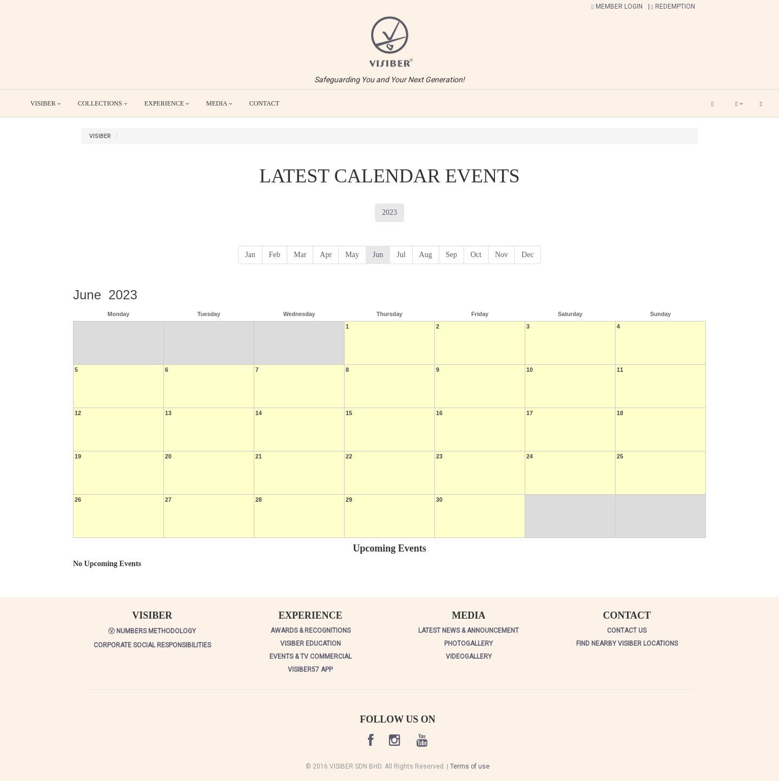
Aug (425, 255)
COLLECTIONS (102, 103)
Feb (274, 255)
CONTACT (264, 103)
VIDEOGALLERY (469, 656)
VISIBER (45, 103)
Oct (476, 255)
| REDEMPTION (671, 6)
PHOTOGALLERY (468, 643)
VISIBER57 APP (310, 669)
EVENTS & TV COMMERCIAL (310, 656)
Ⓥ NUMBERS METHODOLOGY (152, 631)
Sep (451, 255)
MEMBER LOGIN (616, 6)
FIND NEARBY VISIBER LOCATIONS (627, 643)
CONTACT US (626, 630)
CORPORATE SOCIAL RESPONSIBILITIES (152, 645)
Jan (250, 255)
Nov (501, 255)
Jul (401, 255)
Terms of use (470, 766)
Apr (326, 255)
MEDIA (219, 103)
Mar (300, 255)
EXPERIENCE (166, 103)
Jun (378, 255)
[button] (389, 41)
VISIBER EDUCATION (310, 643)
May (352, 255)
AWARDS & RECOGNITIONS (310, 630)
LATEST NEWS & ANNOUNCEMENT (468, 630)
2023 (389, 212)
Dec (527, 255)
